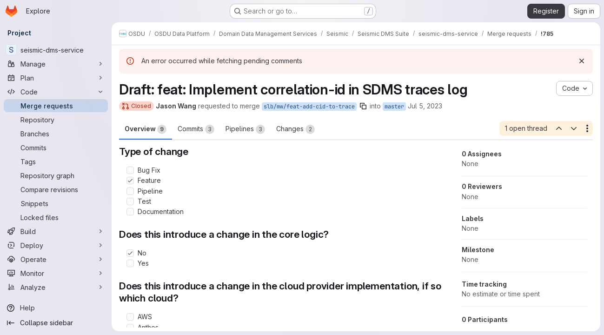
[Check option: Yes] (130, 263)
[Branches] (56, 133)
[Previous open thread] (558, 128)
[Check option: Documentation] (130, 211)
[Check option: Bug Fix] (130, 170)
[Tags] (56, 161)
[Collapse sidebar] (56, 322)
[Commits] (56, 147)
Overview (145, 129)
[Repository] (56, 119)
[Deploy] (56, 245)
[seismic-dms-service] (56, 49)
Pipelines (245, 129)
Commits (196, 129)
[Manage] (56, 63)
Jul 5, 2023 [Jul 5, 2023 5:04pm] (425, 106)
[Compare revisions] (56, 189)
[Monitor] (56, 273)
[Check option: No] (130, 253)
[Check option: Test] (130, 201)
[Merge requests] (56, 105)
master (394, 106)
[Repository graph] (56, 175)
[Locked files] (56, 217)
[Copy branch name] (363, 106)
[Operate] (56, 259)
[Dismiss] (581, 61)
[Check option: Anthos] (130, 327)
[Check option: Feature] (130, 180)
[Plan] (56, 77)
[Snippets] (56, 203)
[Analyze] (56, 287)
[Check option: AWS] (130, 317)
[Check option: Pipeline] (130, 191)
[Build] (56, 231)
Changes (295, 129)
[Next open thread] (573, 128)
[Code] (56, 91)
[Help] (56, 308)
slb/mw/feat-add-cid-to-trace (309, 106)
